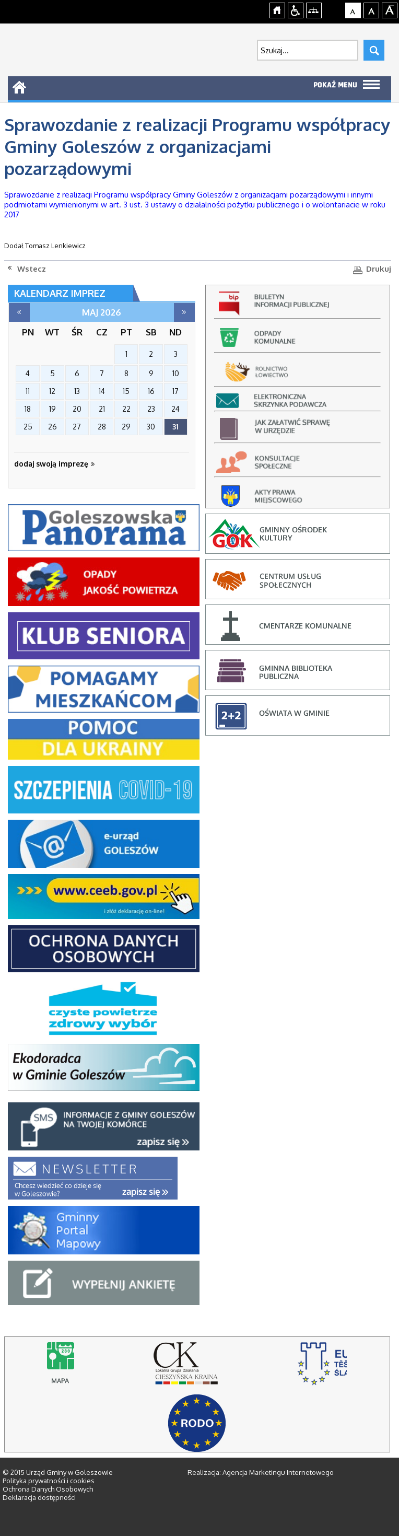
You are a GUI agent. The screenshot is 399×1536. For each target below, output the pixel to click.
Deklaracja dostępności (39, 1497)
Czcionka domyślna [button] (353, 9)
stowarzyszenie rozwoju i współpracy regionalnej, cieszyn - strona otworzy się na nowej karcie (322, 1368)
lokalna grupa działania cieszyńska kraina (195, 1368)
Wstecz (31, 269)
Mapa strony (314, 9)
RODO (197, 1423)
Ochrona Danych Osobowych (48, 1489)
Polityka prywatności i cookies (49, 1480)
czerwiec (184, 312)
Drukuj (378, 269)
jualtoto (392, 5)
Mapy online (68, 1368)
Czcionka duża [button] (390, 9)
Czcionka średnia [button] (371, 9)
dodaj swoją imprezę (54, 463)
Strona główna (277, 9)
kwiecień (19, 312)
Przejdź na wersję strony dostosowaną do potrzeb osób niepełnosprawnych (296, 9)
